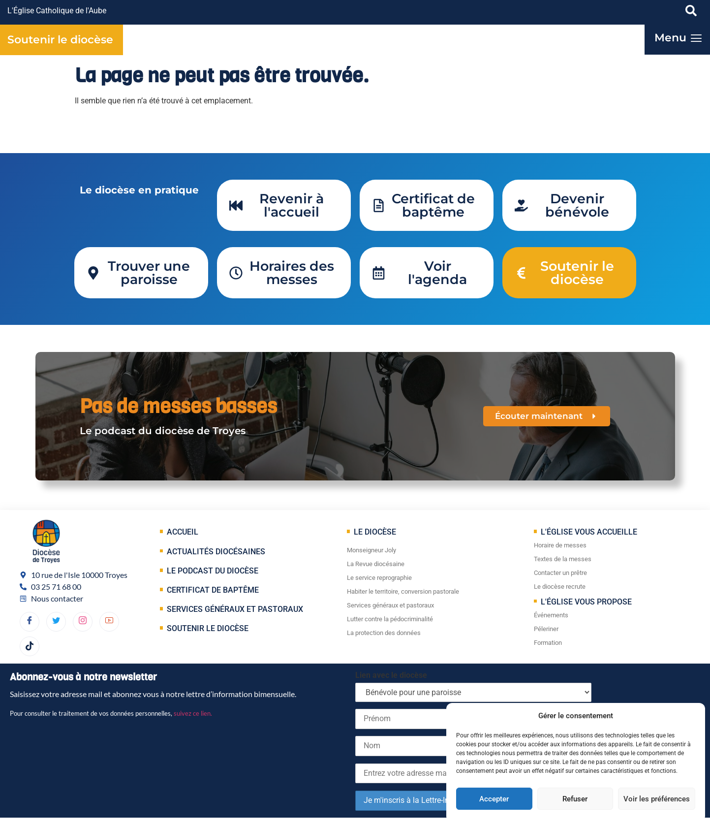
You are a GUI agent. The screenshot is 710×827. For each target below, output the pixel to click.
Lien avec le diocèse (391, 675)
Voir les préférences (656, 799)
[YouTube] (109, 622)
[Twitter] (56, 622)
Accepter (494, 799)
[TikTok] (29, 646)
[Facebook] (29, 622)
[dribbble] (83, 622)
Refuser (574, 799)
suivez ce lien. (193, 713)
